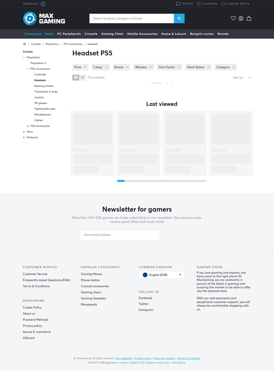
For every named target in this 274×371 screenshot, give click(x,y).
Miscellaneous (42, 114)
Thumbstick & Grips (46, 91)
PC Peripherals (69, 33)
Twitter (143, 303)
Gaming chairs (91, 292)
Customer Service (237, 3)
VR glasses (40, 103)
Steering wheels (43, 86)
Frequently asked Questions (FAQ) (46, 280)
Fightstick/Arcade (44, 109)
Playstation (52, 44)
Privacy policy (32, 325)
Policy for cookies (164, 358)
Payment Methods (35, 319)
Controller (40, 74)
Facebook (145, 298)
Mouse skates (90, 280)
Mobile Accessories (142, 33)
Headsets (93, 44)
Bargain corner (202, 33)
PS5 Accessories (73, 44)
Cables (38, 120)
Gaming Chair (112, 33)
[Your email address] (120, 235)
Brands (223, 33)
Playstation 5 (38, 63)
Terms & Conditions (36, 286)
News (49, 33)
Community (207, 4)
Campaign (33, 33)
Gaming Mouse (91, 274)
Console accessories (95, 286)
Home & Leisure (173, 33)
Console (91, 33)
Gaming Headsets (93, 298)
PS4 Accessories (40, 126)
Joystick (39, 97)
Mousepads (89, 304)
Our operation (124, 358)
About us (29, 313)
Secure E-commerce (37, 331)
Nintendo (32, 137)
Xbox (30, 131)
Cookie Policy (32, 307)
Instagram (146, 309)
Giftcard (187, 3)
